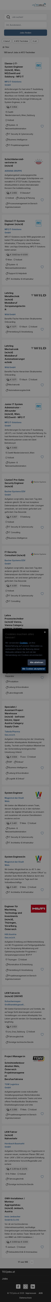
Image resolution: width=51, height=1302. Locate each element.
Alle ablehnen (36, 662)
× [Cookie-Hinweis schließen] (45, 632)
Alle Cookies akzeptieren (33, 669)
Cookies (24, 643)
